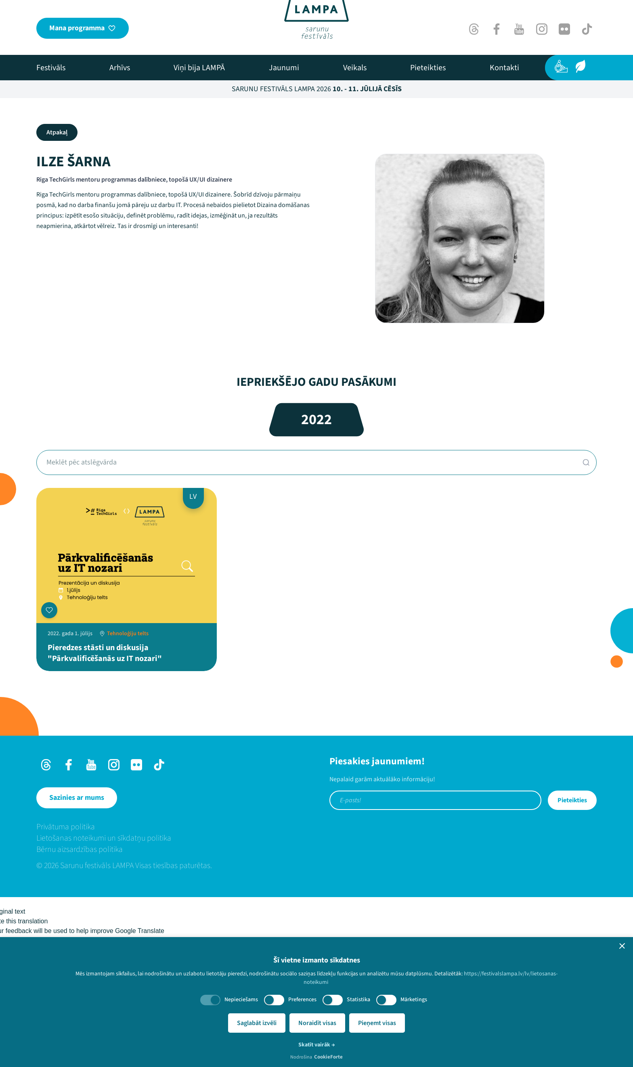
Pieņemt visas (377, 1023)
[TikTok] (587, 29)
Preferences (302, 1000)
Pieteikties (572, 800)
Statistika (358, 1000)
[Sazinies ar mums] (76, 797)
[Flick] (564, 29)
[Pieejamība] (561, 66)
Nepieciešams (241, 1000)
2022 (316, 419)
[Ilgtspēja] (580, 66)
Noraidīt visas (317, 1023)
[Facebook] (496, 29)
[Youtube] (519, 29)
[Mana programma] (82, 28)
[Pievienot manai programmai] (49, 610)
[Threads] (474, 29)
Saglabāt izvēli (257, 1023)
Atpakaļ (56, 132)
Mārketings (413, 1000)
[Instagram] (541, 29)
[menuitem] (50, 68)
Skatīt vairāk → (316, 1045)
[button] (622, 946)
